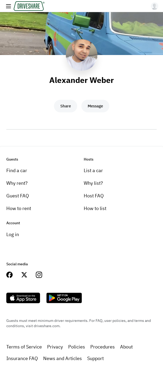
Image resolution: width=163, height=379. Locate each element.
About (126, 347)
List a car (93, 170)
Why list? (93, 183)
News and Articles (62, 358)
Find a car (16, 170)
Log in (12, 234)
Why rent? (17, 183)
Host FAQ (94, 196)
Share (65, 105)
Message (95, 105)
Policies (76, 347)
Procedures (102, 347)
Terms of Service (24, 347)
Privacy (55, 347)
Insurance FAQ (22, 358)
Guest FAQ (17, 196)
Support (95, 358)
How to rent (18, 208)
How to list (95, 208)
